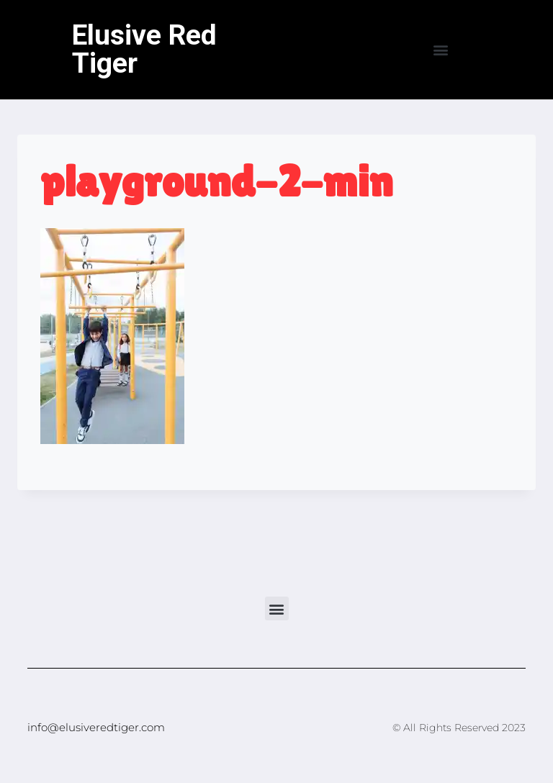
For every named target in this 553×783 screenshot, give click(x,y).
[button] (441, 50)
